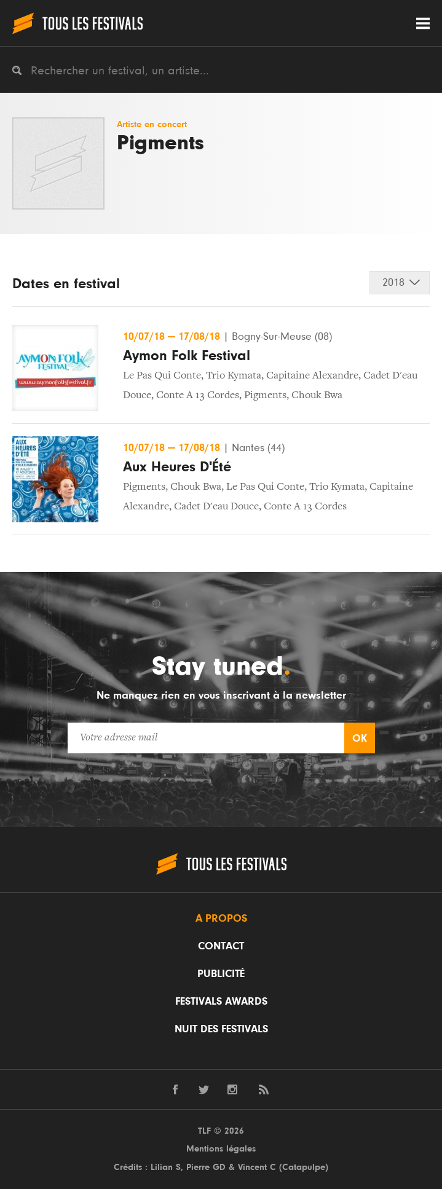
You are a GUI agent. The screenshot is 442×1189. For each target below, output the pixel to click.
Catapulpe (303, 1167)
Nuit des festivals (221, 1029)
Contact (221, 946)
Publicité (221, 973)
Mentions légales (221, 1148)
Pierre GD (206, 1167)
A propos (221, 918)
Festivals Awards (221, 1001)
